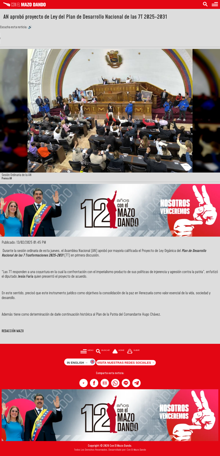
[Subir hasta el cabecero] (133, 351)
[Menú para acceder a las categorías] (214, 4)
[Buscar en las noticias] (205, 4)
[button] (83, 383)
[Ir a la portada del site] (118, 351)
